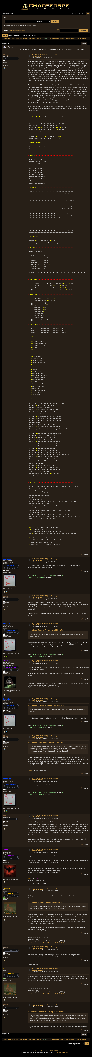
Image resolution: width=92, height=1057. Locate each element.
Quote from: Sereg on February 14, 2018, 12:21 (45, 902)
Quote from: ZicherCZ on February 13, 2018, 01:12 (46, 705)
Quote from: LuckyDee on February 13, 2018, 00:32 (46, 742)
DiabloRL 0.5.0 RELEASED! (17, 30)
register (16, 17)
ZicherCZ (6, 661)
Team (23, 36)
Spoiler (30, 770)
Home (5, 36)
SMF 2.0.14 (37, 1050)
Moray (5, 55)
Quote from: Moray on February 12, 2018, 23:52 (45, 630)
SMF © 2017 (44, 1050)
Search (16, 36)
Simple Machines (53, 1050)
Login (28, 36)
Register (35, 36)
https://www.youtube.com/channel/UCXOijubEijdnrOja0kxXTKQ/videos (48, 942)
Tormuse (6, 888)
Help (10, 36)
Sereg (5, 849)
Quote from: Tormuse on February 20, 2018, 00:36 (46, 1012)
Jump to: (64, 1043)
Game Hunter (45, 38)
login (10, 17)
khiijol (5, 947)
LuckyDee (7, 559)
